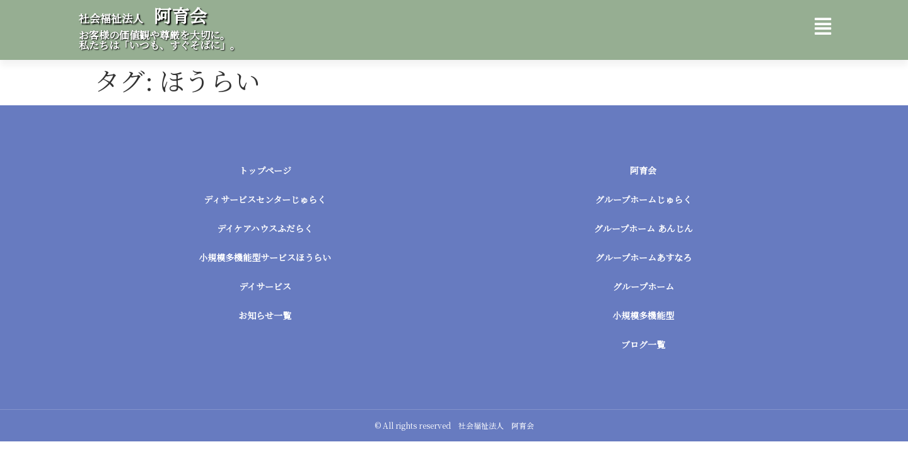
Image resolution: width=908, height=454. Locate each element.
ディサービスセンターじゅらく (265, 199)
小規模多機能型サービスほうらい (265, 257)
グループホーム (643, 286)
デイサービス (265, 286)
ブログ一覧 (643, 344)
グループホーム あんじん (643, 228)
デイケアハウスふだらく (265, 228)
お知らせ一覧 (264, 315)
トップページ (265, 170)
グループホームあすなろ (643, 257)
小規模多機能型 (643, 315)
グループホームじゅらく (643, 199)
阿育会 (143, 15)
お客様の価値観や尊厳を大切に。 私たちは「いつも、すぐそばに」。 (159, 40)
